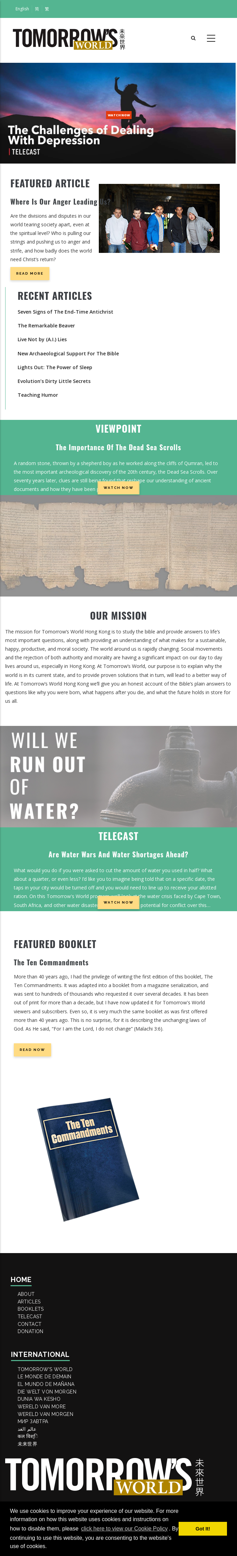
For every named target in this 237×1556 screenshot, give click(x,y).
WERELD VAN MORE (46, 1455)
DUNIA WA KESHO (44, 1444)
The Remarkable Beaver (46, 325)
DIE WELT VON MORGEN (52, 1432)
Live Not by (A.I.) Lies (42, 339)
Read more (30, 273)
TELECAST (34, 1331)
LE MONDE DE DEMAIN (49, 1408)
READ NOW (32, 1050)
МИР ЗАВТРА (37, 1479)
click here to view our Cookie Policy (124, 1529)
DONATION (34, 1355)
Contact (33, 1343)
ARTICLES (33, 1308)
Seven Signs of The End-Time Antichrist (65, 311)
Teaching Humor (38, 395)
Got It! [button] (203, 1529)
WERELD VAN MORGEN (50, 1467)
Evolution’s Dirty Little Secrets (54, 381)
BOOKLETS (35, 1319)
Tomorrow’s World (50, 1397)
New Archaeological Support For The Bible (68, 353)
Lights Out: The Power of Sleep (55, 367)
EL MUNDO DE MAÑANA (51, 1420)
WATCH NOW (119, 115)
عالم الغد (31, 1491)
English (22, 9)
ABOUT (30, 1296)
